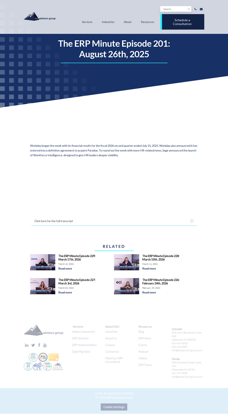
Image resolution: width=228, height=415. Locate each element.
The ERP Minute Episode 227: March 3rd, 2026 (76, 281)
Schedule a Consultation (182, 22)
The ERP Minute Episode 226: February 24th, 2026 (160, 281)
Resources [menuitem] (147, 22)
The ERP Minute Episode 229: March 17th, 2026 (76, 257)
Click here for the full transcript (114, 221)
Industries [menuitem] (108, 22)
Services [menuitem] (87, 22)
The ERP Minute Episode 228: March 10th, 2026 (160, 257)
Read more (65, 268)
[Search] (175, 9)
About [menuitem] (128, 22)
